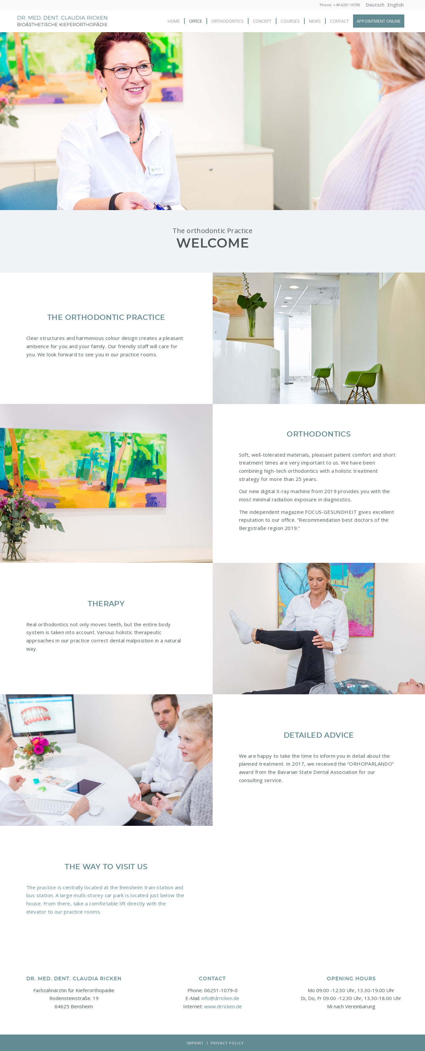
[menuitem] (375, 5)
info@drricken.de (220, 998)
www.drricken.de (223, 1006)
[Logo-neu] (62, 25)
